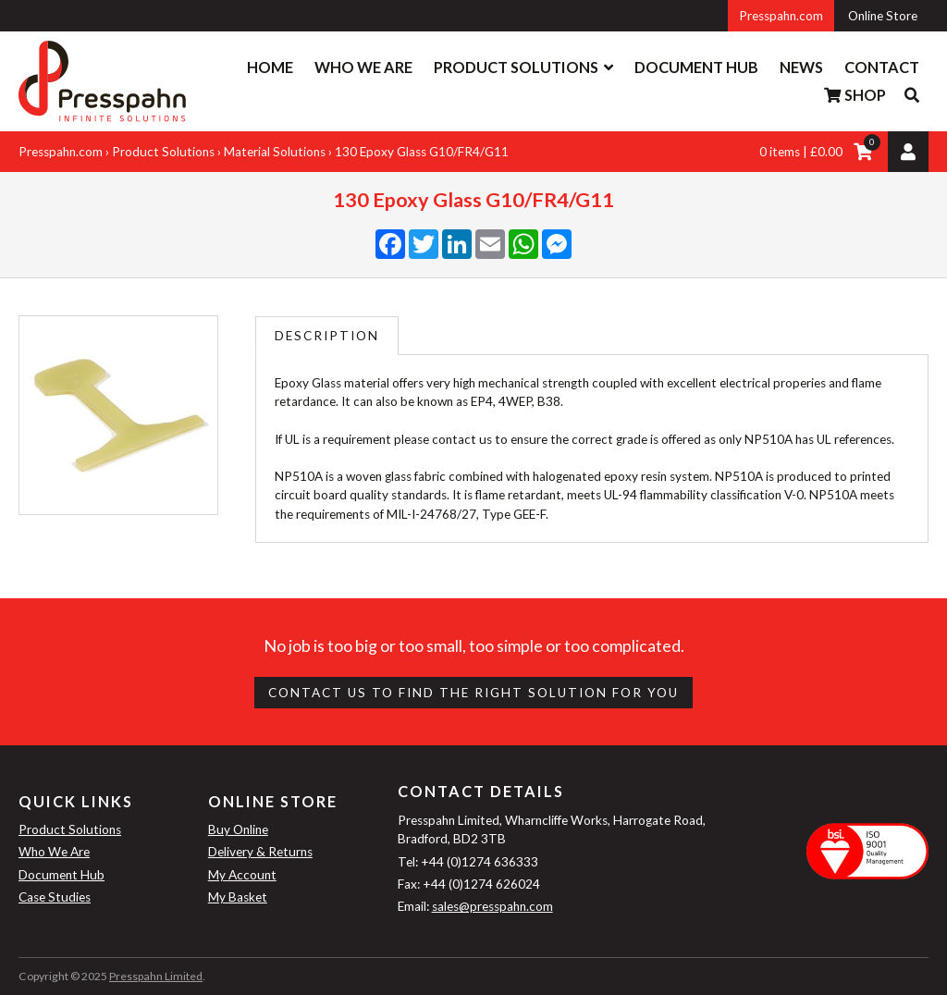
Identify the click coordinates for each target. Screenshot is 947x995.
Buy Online (238, 829)
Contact (881, 67)
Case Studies (54, 897)
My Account (242, 874)
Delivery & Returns (260, 851)
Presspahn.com (781, 15)
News (801, 67)
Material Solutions (275, 151)
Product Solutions (516, 67)
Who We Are (363, 67)
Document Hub (696, 67)
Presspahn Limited (156, 976)
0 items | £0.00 (800, 151)
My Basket (237, 897)
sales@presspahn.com (492, 906)
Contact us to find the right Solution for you (473, 692)
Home (270, 67)
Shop (854, 95)
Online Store (882, 15)
